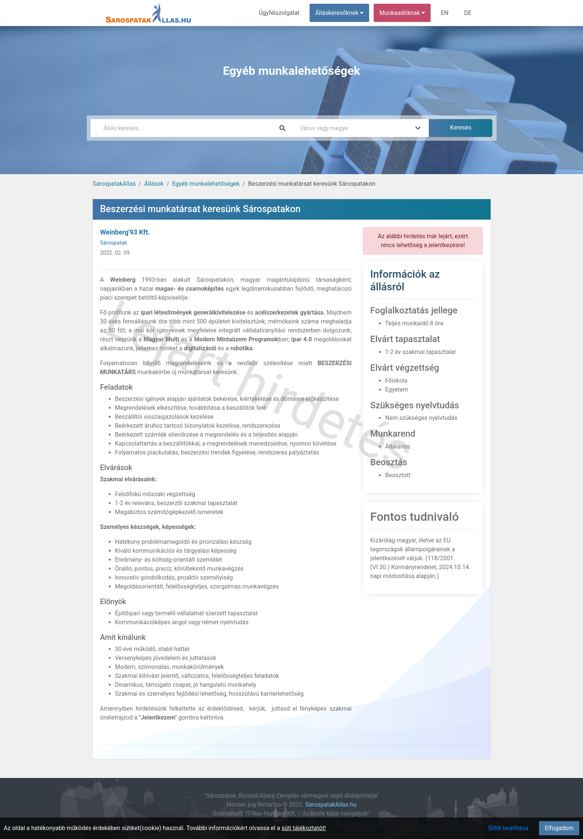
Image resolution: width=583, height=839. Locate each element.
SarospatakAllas (114, 183)
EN (445, 12)
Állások (154, 183)
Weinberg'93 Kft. (125, 232)
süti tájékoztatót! (304, 828)
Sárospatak (113, 243)
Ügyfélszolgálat (279, 12)
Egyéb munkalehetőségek (206, 183)
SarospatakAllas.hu (331, 804)
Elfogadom (559, 828)
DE (468, 12)
